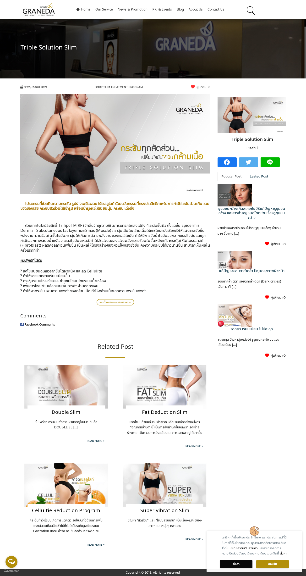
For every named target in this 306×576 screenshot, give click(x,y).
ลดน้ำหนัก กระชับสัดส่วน (115, 302)
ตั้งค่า (283, 553)
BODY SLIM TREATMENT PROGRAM (119, 87)
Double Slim (66, 412)
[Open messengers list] (11, 562)
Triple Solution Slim (48, 47)
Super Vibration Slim (164, 510)
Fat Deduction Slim (164, 412)
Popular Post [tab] (231, 176)
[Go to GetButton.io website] (11, 571)
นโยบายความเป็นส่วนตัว (243, 548)
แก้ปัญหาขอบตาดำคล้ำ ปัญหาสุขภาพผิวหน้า (251, 271)
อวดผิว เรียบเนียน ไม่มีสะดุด (252, 329)
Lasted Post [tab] (259, 176)
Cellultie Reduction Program (66, 510)
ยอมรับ (272, 564)
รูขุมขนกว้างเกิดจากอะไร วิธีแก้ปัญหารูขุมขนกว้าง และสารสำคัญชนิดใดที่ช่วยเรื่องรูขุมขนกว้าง (251, 213)
